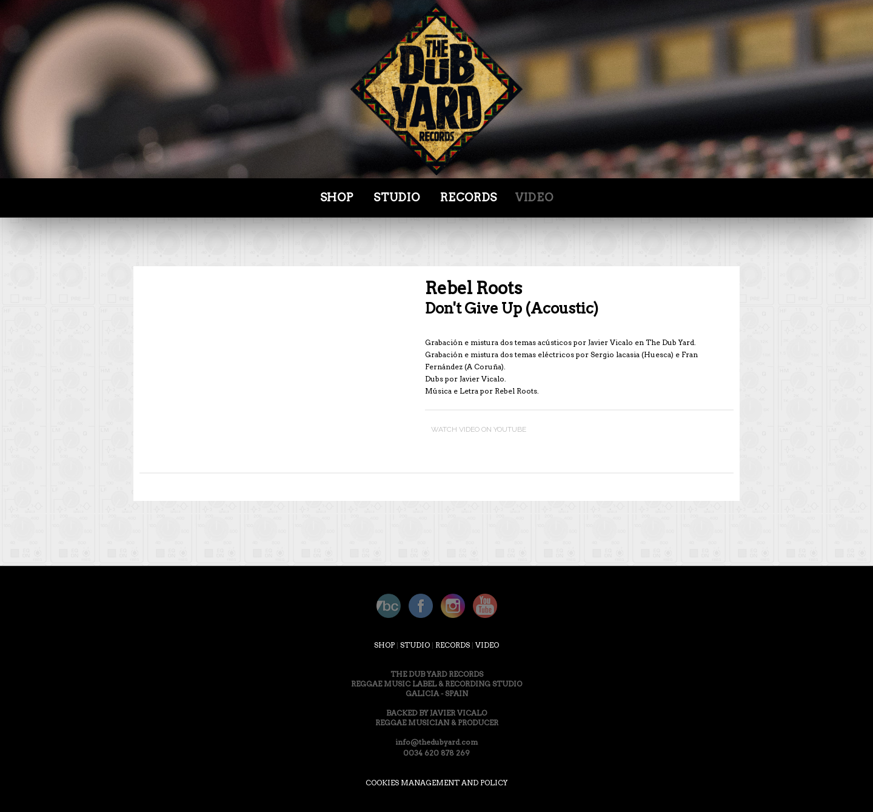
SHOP (336, 197)
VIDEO (487, 644)
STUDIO (396, 197)
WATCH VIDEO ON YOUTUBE (478, 429)
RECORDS (452, 644)
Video (534, 197)
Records (468, 197)
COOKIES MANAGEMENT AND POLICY (436, 782)
